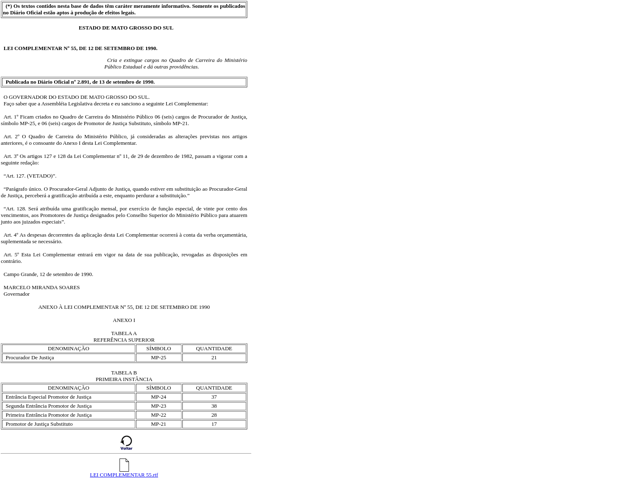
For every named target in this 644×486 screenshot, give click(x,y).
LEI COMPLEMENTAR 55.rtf (124, 472)
